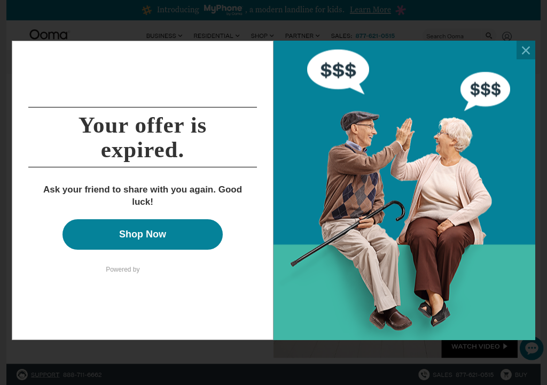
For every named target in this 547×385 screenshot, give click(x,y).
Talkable (160, 267)
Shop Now (142, 234)
